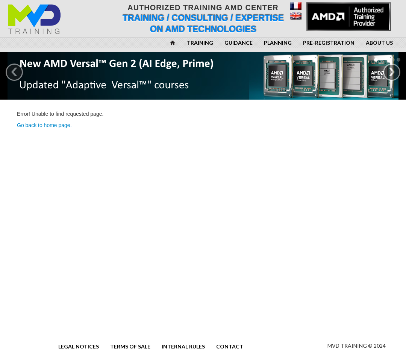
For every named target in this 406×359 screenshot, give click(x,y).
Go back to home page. (44, 125)
